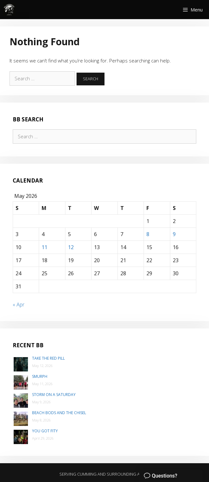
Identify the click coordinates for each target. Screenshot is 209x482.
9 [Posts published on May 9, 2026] (174, 234)
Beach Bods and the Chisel (59, 412)
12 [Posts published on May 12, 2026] (71, 247)
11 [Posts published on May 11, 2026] (44, 247)
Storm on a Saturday (54, 394)
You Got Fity (45, 431)
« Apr (18, 304)
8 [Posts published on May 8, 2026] (147, 234)
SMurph (39, 376)
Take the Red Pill (48, 358)
